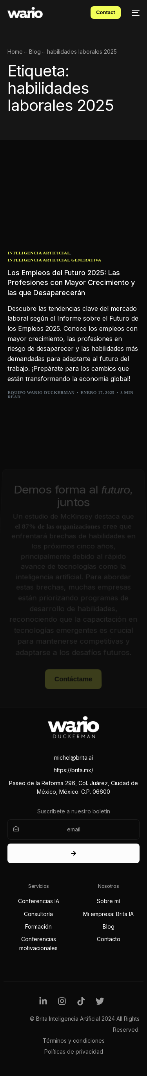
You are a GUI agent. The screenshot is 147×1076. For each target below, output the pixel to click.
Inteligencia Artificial (38, 253)
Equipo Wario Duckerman (40, 392)
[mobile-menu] (134, 12)
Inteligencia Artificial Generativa (54, 260)
